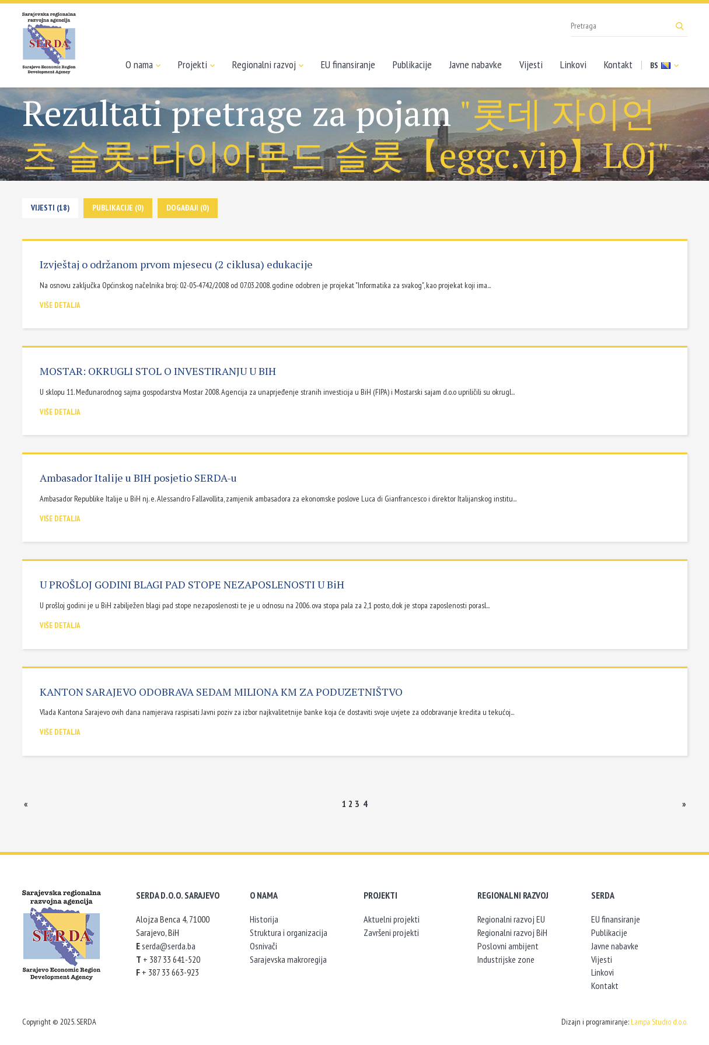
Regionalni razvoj (267, 65)
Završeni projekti (391, 932)
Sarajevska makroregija (288, 959)
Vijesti (531, 64)
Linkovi (573, 64)
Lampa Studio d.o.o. (659, 1021)
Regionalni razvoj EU (511, 919)
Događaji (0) (187, 207)
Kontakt (618, 64)
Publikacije (412, 64)
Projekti (196, 65)
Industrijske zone (506, 959)
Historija (264, 919)
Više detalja (60, 305)
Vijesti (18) (50, 207)
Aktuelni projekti (392, 919)
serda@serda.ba (168, 946)
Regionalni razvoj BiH (512, 932)
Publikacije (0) (118, 207)
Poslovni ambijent (508, 946)
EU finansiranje (348, 64)
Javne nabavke (475, 64)
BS (664, 65)
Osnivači (263, 946)
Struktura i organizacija (288, 932)
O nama (142, 65)
